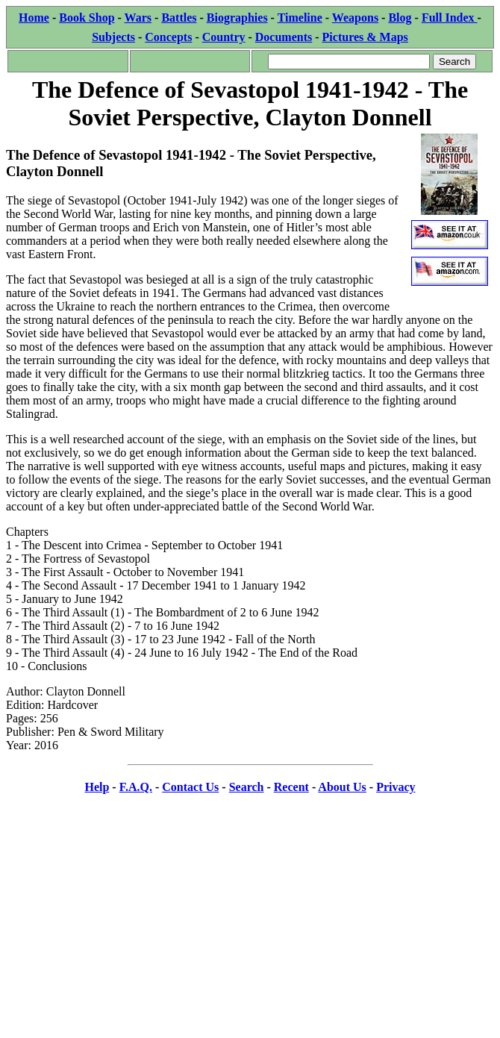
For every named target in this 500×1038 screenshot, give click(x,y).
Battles (178, 17)
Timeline (300, 17)
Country (224, 37)
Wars (138, 17)
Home (34, 17)
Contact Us (190, 787)
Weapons (355, 17)
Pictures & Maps (365, 37)
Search (246, 787)
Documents (283, 37)
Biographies (237, 17)
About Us (342, 787)
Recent (291, 787)
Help (96, 787)
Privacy (395, 787)
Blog (399, 17)
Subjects (113, 37)
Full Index (450, 17)
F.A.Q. (135, 787)
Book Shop (86, 17)
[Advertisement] (250, 912)
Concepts (168, 37)
